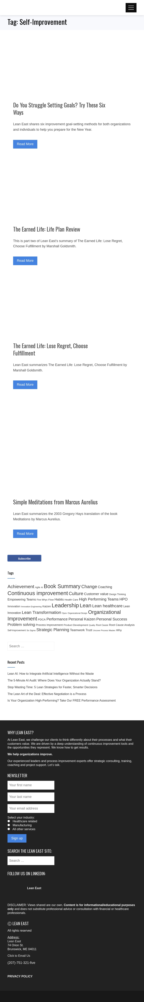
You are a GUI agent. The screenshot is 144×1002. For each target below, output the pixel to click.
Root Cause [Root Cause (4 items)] (102, 625)
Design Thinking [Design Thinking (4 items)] (117, 594)
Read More (25, 144)
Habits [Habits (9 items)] (59, 599)
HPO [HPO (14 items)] (123, 599)
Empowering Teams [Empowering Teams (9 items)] (22, 599)
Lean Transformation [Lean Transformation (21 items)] (41, 612)
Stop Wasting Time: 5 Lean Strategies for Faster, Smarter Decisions (53, 687)
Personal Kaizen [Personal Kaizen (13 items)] (81, 619)
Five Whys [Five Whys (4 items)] (42, 599)
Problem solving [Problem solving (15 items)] (21, 624)
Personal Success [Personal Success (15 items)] (111, 619)
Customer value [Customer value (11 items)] (96, 594)
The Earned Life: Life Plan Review (46, 229)
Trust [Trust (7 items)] (89, 630)
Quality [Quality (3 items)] (92, 625)
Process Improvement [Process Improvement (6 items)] (49, 624)
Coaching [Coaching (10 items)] (105, 587)
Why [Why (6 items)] (119, 630)
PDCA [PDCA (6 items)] (42, 619)
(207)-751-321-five (21, 963)
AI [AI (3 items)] (42, 587)
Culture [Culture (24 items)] (76, 593)
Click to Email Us (19, 955)
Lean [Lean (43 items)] (85, 605)
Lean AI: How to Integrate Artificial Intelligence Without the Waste (51, 673)
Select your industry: (21, 817)
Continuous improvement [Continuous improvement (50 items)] (38, 593)
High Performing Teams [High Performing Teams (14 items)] (98, 599)
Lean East (14, 941)
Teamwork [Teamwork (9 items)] (77, 630)
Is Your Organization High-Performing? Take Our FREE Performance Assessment (62, 700)
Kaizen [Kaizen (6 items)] (46, 606)
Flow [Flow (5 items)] (51, 599)
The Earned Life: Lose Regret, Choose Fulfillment (50, 349)
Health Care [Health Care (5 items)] (71, 599)
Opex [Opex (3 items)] (64, 613)
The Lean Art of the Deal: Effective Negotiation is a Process (47, 694)
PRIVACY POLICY (20, 976)
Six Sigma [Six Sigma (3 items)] (31, 630)
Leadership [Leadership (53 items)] (65, 605)
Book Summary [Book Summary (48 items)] (62, 586)
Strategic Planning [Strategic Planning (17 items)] (52, 629)
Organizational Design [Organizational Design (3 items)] (77, 613)
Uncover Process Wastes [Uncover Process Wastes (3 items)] (104, 630)
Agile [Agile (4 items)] (37, 587)
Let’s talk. (54, 765)
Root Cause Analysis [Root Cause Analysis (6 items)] (121, 624)
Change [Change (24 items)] (89, 586)
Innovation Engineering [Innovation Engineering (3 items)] (31, 606)
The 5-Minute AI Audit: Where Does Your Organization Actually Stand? (54, 680)
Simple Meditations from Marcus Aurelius (55, 502)
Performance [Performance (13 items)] (57, 619)
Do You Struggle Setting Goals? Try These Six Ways (59, 108)
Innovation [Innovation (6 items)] (14, 606)
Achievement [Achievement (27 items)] (21, 586)
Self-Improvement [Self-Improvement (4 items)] (17, 630)
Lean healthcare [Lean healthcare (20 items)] (107, 606)
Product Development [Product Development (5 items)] (76, 625)
